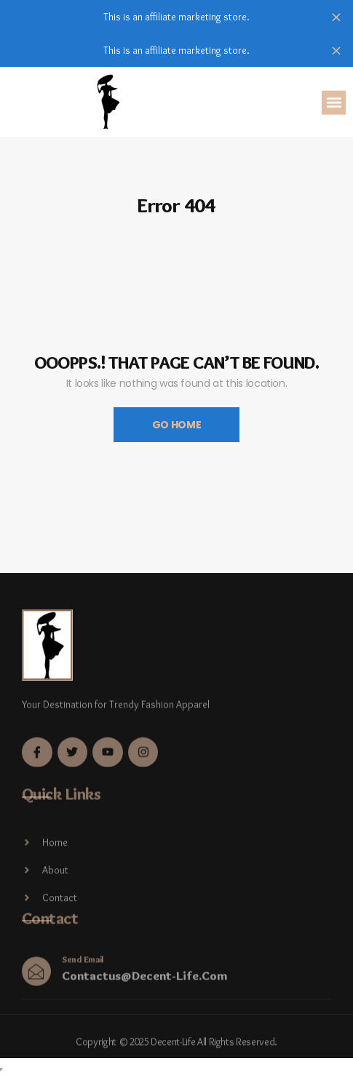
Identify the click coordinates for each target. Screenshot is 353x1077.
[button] (334, 104)
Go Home (177, 424)
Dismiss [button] (336, 17)
